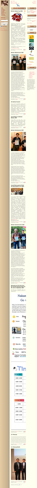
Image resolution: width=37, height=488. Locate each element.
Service (2, 13)
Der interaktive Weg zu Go (15, 3)
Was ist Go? (13, 1)
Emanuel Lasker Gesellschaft (29, 64)
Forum (2, 8)
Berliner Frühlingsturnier (33, 11)
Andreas (17, 113)
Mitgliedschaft (3, 12)
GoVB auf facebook (33, 73)
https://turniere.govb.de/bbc (15, 48)
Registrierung (3, 28)
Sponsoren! (34, 2)
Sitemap (31, 77)
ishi (16, 49)
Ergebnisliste (15, 219)
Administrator (17, 221)
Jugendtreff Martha (34, 21)
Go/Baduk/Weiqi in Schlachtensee (32, 72)
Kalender (31, 75)
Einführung (31, 76)
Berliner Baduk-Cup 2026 (33, 12)
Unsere (35, 1)
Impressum (34, 3)
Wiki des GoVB (32, 74)
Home (2, 7)
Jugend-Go (3, 14)
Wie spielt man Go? (14, 2)
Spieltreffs (3, 9)
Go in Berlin (3, 10)
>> (21, 486)
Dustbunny (17, 98)
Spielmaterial (3, 15)
